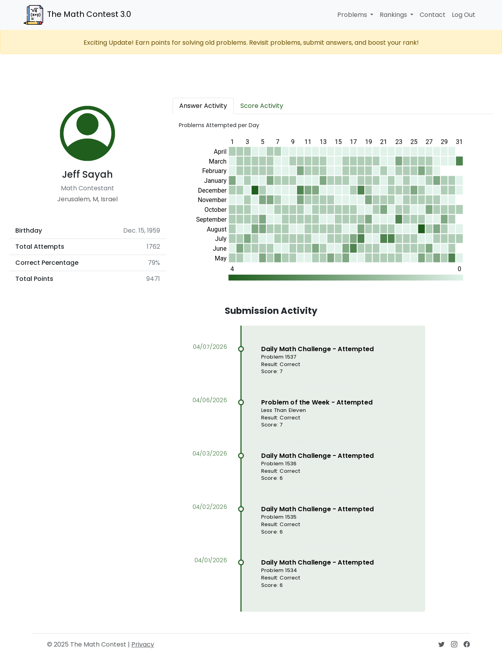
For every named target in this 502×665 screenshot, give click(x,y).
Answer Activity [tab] (203, 105)
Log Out (463, 14)
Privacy (142, 644)
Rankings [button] (394, 14)
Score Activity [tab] (261, 105)
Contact (433, 14)
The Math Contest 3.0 (77, 15)
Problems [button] (353, 14)
